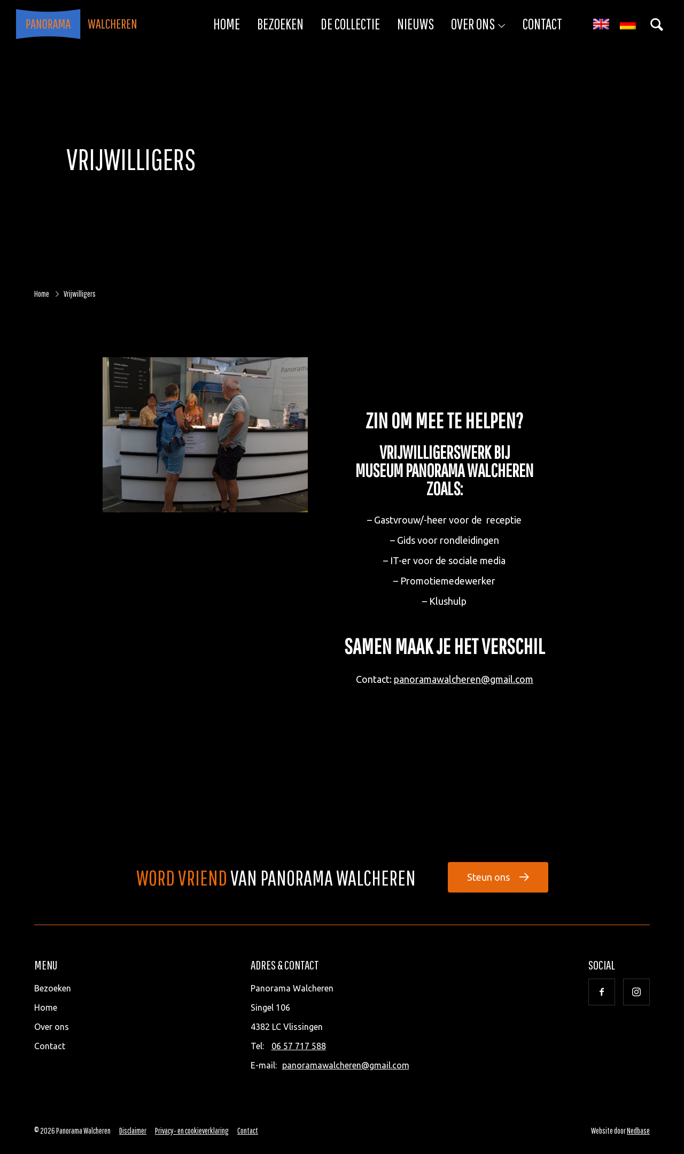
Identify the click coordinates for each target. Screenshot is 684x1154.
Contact (542, 24)
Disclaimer (132, 1130)
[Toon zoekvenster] (657, 24)
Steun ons (488, 877)
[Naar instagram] (636, 992)
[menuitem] (601, 24)
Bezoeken (280, 24)
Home (226, 24)
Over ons (473, 24)
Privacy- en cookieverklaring (192, 1130)
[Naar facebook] (601, 992)
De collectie (350, 24)
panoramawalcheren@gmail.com (463, 679)
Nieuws (415, 24)
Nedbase (638, 1130)
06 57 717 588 (298, 1046)
